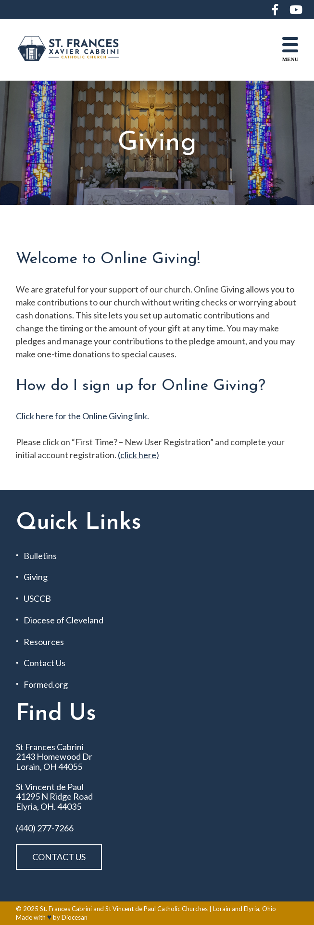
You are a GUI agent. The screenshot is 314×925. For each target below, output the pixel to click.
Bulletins (40, 556)
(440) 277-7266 (45, 828)
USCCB (37, 599)
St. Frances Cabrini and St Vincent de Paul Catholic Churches (124, 909)
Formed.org (46, 685)
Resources (44, 642)
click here (138, 455)
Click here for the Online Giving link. (83, 416)
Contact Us (44, 663)
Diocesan (75, 917)
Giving (36, 577)
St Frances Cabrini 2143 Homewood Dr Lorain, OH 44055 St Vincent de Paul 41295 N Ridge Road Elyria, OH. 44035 (54, 777)
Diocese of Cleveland (63, 620)
